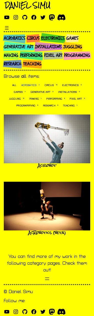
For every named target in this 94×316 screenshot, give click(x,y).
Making (35, 98)
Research (50, 105)
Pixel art (77, 98)
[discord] (61, 17)
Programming (27, 105)
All (14, 85)
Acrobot (47, 165)
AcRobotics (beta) (47, 232)
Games (20, 92)
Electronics (72, 85)
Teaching (70, 105)
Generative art (42, 92)
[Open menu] (7, 28)
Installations (69, 92)
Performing (55, 98)
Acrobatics (30, 85)
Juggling (16, 98)
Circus (51, 85)
